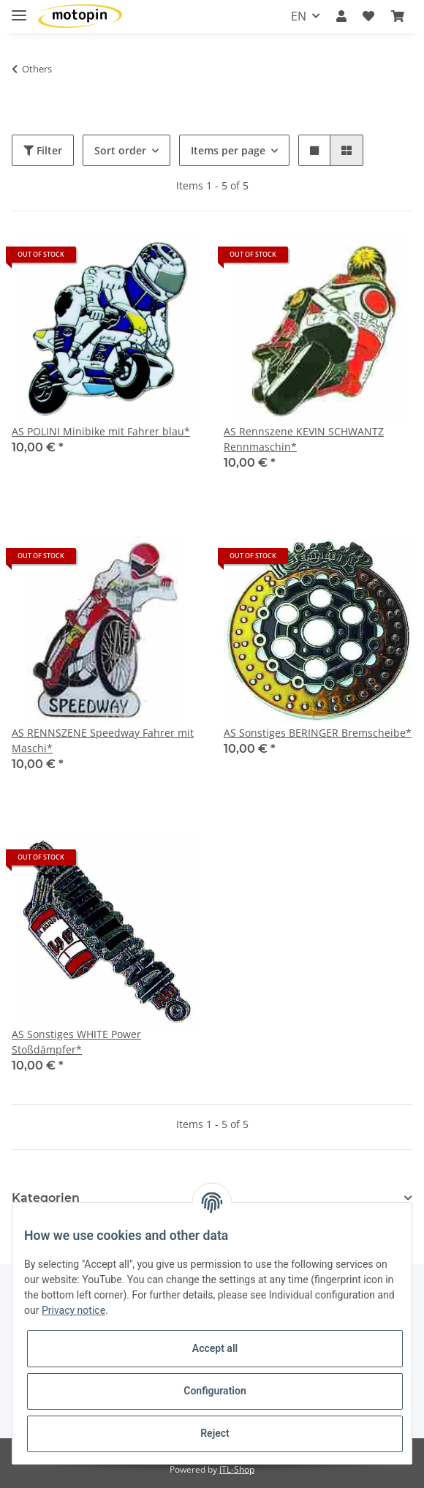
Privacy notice (73, 1310)
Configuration (214, 1391)
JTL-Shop (236, 1469)
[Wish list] (368, 16)
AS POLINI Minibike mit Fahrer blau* (101, 431)
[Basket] (397, 16)
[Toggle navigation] (19, 9)
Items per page (228, 150)
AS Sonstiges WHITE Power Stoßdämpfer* (76, 1041)
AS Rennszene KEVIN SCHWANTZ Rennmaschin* (304, 439)
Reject (215, 1433)
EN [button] (298, 16)
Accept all (215, 1348)
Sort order (120, 150)
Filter (42, 150)
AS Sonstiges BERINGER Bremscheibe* (318, 733)
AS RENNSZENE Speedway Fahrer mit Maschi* (103, 740)
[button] (341, 16)
